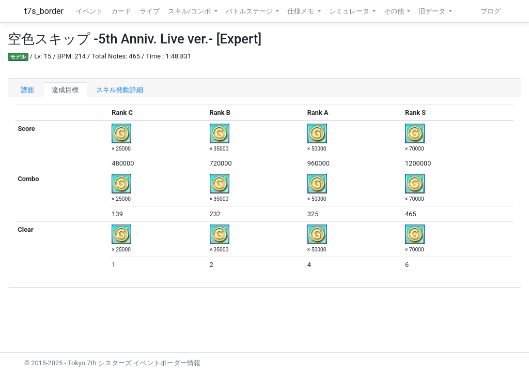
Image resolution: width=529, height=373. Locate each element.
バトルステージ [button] (250, 11)
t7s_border (44, 11)
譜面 (27, 90)
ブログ (490, 11)
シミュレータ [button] (350, 11)
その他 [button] (395, 11)
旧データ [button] (432, 11)
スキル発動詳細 (119, 90)
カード (121, 11)
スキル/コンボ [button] (190, 11)
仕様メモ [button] (301, 11)
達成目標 (65, 90)
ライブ (149, 11)
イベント (89, 11)
